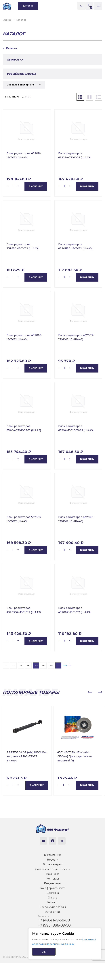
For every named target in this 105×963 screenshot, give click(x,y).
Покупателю (52, 883)
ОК (44, 951)
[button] (90, 692)
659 (65, 665)
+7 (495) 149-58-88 (54, 920)
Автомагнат (52, 911)
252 (28, 665)
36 (29, 96)
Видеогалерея (52, 864)
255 (51, 665)
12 (23, 96)
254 (43, 665)
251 (20, 665)
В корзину (35, 186)
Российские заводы (52, 907)
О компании (52, 855)
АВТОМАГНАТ (16, 59)
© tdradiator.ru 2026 (15, 956)
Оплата (52, 897)
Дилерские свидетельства (52, 869)
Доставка (52, 892)
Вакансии (52, 874)
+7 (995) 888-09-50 (54, 925)
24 (25, 96)
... (13, 665)
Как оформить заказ (52, 888)
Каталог (52, 902)
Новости (52, 859)
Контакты (52, 878)
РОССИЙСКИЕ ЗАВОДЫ (21, 74)
